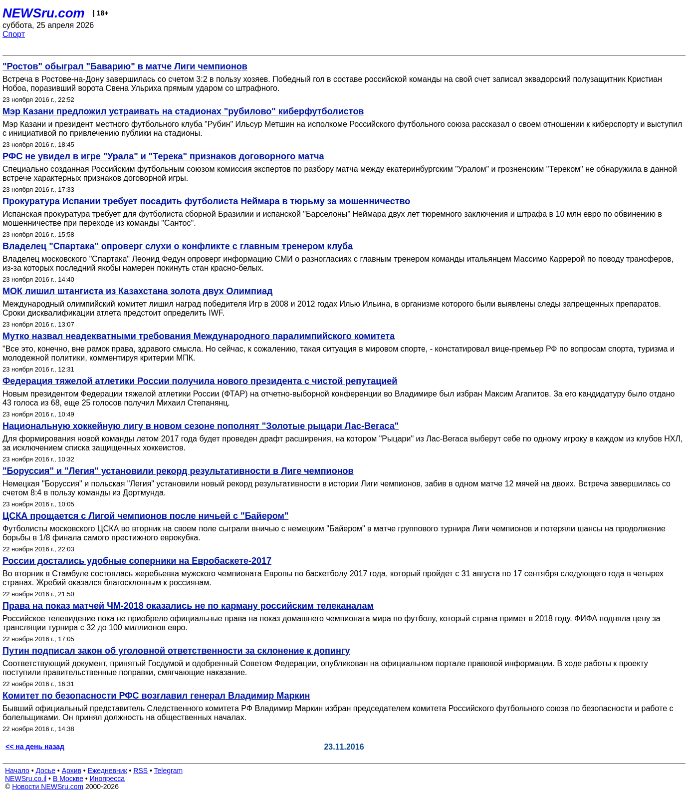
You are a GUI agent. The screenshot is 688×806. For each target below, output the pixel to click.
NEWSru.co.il (25, 779)
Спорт (13, 34)
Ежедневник (107, 771)
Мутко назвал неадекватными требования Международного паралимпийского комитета (198, 336)
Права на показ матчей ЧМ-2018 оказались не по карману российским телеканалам (188, 606)
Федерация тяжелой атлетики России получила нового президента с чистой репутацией (199, 381)
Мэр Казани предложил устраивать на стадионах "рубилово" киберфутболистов (183, 111)
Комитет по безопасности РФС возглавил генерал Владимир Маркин (156, 696)
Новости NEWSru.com (47, 787)
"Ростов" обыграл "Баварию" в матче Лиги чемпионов (124, 66)
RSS (140, 771)
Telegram (168, 771)
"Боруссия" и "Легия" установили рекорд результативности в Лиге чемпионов (178, 471)
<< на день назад (34, 747)
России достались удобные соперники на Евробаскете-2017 (136, 561)
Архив (71, 771)
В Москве (68, 779)
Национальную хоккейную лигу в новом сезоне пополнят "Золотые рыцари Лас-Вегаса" (200, 426)
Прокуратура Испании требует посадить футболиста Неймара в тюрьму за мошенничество (206, 201)
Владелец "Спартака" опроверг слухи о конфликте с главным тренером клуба (177, 246)
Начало (17, 771)
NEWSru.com (43, 12)
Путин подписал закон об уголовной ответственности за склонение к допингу (176, 651)
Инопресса (107, 779)
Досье (45, 771)
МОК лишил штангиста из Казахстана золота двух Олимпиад (137, 291)
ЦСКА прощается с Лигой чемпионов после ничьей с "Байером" (145, 516)
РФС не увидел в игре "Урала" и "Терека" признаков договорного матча (163, 156)
